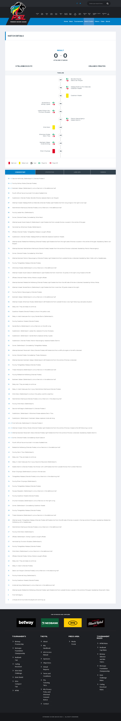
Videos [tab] (103, 172)
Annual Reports (46, 668)
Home (66, 21)
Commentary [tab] (20, 172)
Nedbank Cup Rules (103, 648)
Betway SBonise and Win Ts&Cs (103, 658)
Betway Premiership (19, 642)
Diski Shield (19, 677)
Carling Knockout (18, 665)
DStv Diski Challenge (18, 672)
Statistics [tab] (49, 172)
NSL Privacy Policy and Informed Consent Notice (47, 694)
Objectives (47, 663)
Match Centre (88, 21)
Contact (46, 704)
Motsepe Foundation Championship (19, 650)
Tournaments (78, 21)
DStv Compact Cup (18, 684)
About (108, 21)
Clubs (102, 21)
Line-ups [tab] (77, 172)
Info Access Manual (47, 653)
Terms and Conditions (47, 674)
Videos (97, 21)
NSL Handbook (46, 646)
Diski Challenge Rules (103, 677)
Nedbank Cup (18, 658)
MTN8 (17, 690)
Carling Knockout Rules (103, 687)
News (71, 21)
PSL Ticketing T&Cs (46, 682)
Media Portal (73, 642)
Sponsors (46, 659)
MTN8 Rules (104, 643)
